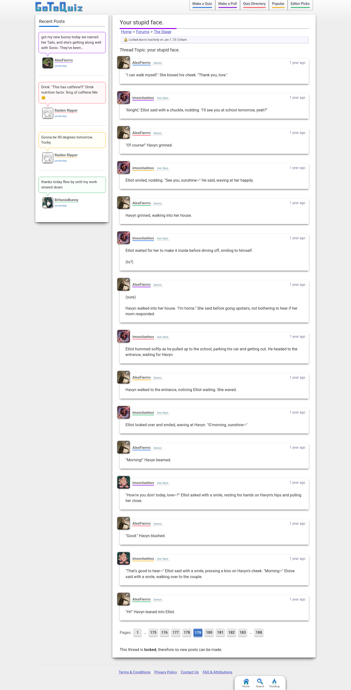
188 (259, 632)
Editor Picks (300, 4)
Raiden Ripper (66, 110)
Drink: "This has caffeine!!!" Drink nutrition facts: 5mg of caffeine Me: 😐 (69, 92)
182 (231, 632)
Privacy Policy (165, 672)
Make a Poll (227, 4)
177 (176, 632)
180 (209, 632)
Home (126, 32)
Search (260, 683)
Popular (278, 4)
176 (164, 632)
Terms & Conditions (135, 672)
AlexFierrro (141, 62)
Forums (142, 32)
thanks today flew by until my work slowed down (69, 184)
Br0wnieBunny (66, 200)
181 (220, 632)
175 (153, 632)
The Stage (162, 32)
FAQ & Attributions (217, 672)
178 (187, 632)
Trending (274, 683)
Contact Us (190, 672)
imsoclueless (143, 98)
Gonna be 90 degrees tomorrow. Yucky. (67, 140)
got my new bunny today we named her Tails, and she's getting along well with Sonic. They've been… (71, 42)
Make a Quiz (202, 4)
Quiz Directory (254, 4)
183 (243, 632)
